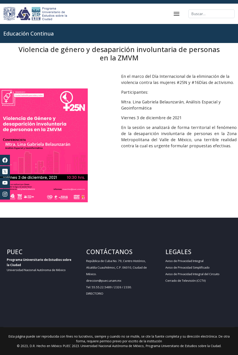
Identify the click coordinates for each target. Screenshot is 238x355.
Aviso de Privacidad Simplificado (187, 267)
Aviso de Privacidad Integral (184, 261)
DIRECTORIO (94, 293)
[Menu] (176, 14)
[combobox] (211, 14)
